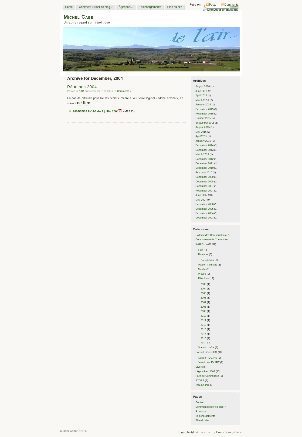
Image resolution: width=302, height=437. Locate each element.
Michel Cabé (79, 17)
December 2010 (204, 167)
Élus (200, 250)
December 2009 (204, 176)
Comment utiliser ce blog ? (95, 7)
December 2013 (204, 149)
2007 (203, 302)
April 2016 (201, 95)
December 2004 (204, 213)
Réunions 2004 (82, 87)
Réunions (203, 278)
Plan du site (174, 7)
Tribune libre (202, 384)
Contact (199, 402)
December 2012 (204, 159)
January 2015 (203, 140)
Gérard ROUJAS (207, 357)
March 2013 (202, 154)
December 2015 (204, 109)
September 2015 (204, 122)
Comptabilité (207, 260)
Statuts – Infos (206, 347)
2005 (203, 293)
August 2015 (202, 127)
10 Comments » (122, 91)
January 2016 (203, 104)
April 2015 (201, 136)
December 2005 (204, 208)
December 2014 (204, 145)
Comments (231, 4)
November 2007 (204, 190)
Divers (199, 366)
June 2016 (201, 91)
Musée (202, 269)
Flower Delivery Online (229, 432)
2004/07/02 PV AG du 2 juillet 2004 (96, 111)
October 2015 (203, 118)
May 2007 (201, 199)
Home (69, 7)
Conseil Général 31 (206, 352)
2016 (203, 343)
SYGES (199, 380)
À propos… (126, 7)
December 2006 (204, 204)
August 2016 (202, 86)
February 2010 (203, 172)
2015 (203, 338)
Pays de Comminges (207, 375)
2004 (81, 91)
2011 (203, 320)
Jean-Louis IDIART (208, 362)
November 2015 (204, 113)
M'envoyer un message (220, 9)
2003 (203, 284)
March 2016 (202, 100)
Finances (203, 254)
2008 (203, 306)
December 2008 (204, 181)
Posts (212, 4)
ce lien (83, 102)
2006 (203, 297)
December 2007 (204, 186)
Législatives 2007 (205, 371)
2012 (203, 324)
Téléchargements (150, 7)
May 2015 (201, 131)
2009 (203, 311)
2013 (203, 329)
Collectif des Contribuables (210, 235)
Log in (181, 432)
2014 (203, 334)
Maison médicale (207, 264)
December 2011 (204, 163)
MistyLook (193, 432)
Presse (202, 273)
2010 (203, 315)
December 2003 (204, 217)
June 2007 (201, 195)
